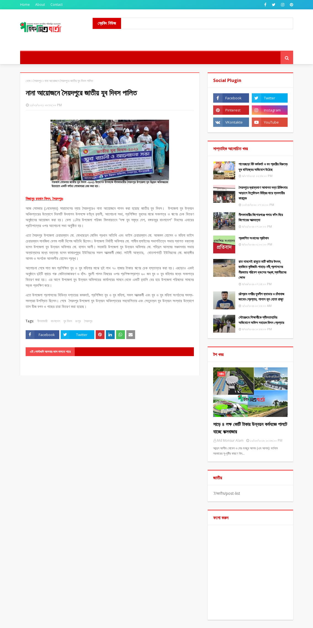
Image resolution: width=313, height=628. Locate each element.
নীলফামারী (42, 321)
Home (25, 4)
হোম (28, 80)
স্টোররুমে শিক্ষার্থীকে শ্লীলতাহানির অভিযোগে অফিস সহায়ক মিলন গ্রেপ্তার (261, 320)
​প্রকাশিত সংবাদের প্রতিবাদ (254, 238)
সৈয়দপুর (37, 80)
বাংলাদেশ (55, 321)
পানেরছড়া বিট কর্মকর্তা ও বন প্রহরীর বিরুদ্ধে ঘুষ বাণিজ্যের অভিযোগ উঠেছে (263, 167)
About (40, 4)
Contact (56, 4)
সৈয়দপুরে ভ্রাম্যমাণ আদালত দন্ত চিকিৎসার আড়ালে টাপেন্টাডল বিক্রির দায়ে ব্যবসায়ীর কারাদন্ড (263, 193)
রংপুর (78, 321)
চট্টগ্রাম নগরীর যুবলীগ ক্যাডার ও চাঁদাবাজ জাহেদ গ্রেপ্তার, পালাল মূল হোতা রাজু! (261, 296)
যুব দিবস (67, 321)
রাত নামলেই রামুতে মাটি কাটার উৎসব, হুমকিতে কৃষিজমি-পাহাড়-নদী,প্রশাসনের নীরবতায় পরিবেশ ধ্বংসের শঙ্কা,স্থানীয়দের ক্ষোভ (262, 269)
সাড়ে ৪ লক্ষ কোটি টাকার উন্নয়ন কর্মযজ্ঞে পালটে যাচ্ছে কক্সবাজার (250, 428)
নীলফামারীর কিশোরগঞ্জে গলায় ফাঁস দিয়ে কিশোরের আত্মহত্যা (261, 217)
